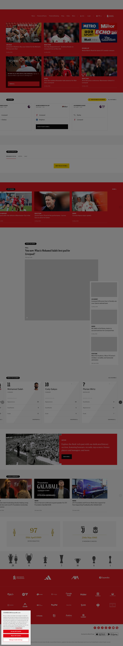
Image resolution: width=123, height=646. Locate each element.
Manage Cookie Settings (15, 639)
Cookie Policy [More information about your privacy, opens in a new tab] (19, 628)
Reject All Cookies (16, 635)
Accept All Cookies (16, 631)
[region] (16, 627)
